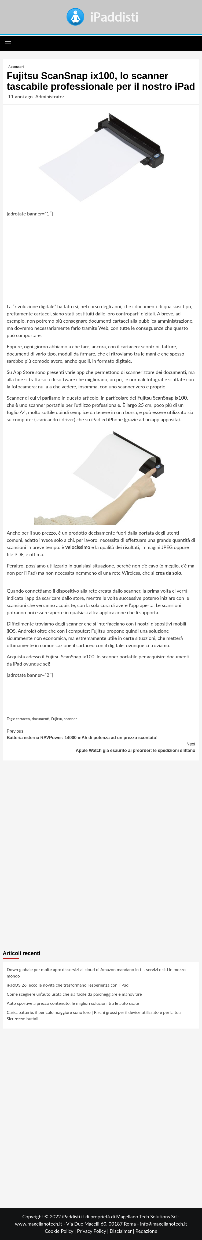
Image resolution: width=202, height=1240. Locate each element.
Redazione (146, 1231)
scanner (70, 718)
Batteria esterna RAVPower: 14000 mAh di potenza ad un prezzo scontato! (101, 734)
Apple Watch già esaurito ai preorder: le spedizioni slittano (101, 747)
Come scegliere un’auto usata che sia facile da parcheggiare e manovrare (74, 993)
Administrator (49, 96)
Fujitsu (56, 718)
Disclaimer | (122, 1231)
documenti (40, 718)
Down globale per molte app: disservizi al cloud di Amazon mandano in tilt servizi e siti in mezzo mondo (96, 972)
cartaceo (23, 718)
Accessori (16, 67)
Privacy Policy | (93, 1231)
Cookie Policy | (61, 1231)
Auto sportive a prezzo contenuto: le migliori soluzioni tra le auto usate (73, 1003)
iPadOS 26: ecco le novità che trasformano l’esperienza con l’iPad (67, 984)
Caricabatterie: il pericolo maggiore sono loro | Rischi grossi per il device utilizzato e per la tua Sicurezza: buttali (94, 1015)
